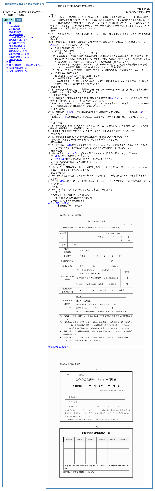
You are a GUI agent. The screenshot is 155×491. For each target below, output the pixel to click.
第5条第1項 (60, 159)
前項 (64, 103)
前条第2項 (71, 111)
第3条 (69, 145)
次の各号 (72, 153)
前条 (57, 156)
